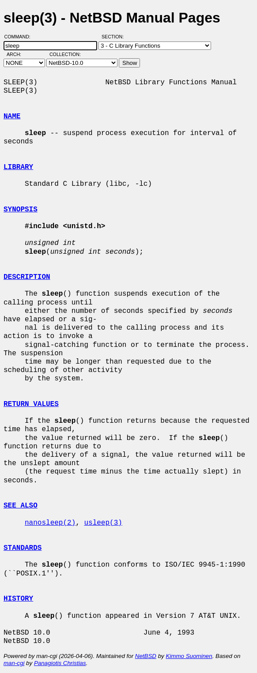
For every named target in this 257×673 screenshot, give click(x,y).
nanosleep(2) (50, 523)
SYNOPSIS (21, 209)
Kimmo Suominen (189, 656)
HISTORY (18, 599)
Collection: (65, 54)
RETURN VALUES (31, 404)
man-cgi (14, 663)
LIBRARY (18, 167)
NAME (12, 116)
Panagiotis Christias (60, 663)
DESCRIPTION (27, 277)
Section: (115, 36)
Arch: (18, 54)
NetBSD (145, 656)
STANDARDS (23, 548)
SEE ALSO (21, 506)
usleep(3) (103, 523)
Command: (20, 36)
